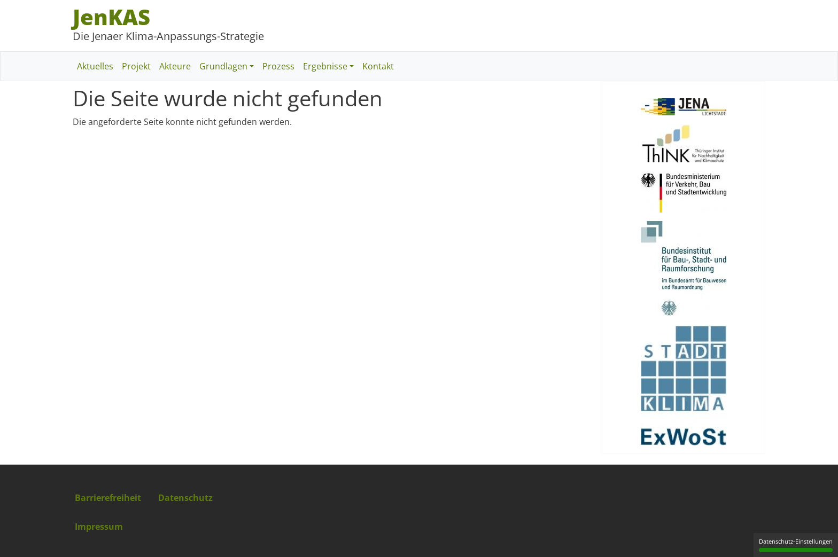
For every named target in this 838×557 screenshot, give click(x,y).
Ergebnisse (325, 66)
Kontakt (378, 66)
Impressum (99, 526)
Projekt (136, 66)
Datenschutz (185, 498)
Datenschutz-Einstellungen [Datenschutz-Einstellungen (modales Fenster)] (796, 544)
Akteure (175, 66)
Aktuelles (95, 66)
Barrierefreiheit (108, 498)
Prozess (278, 66)
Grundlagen (223, 66)
